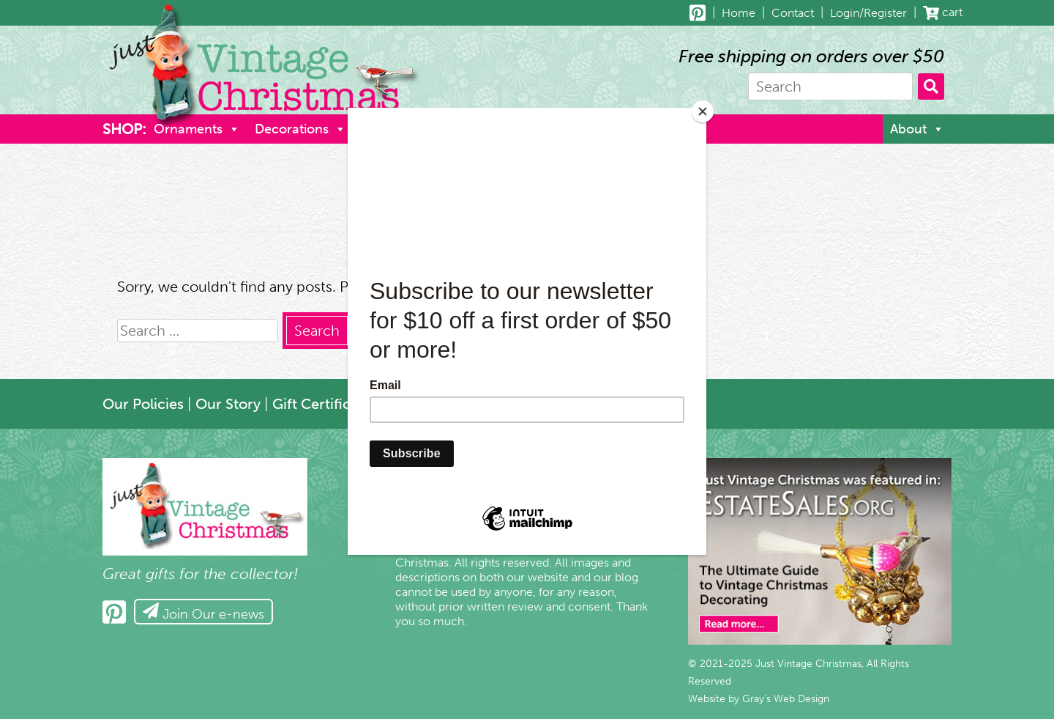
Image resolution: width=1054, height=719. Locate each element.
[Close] (703, 111)
